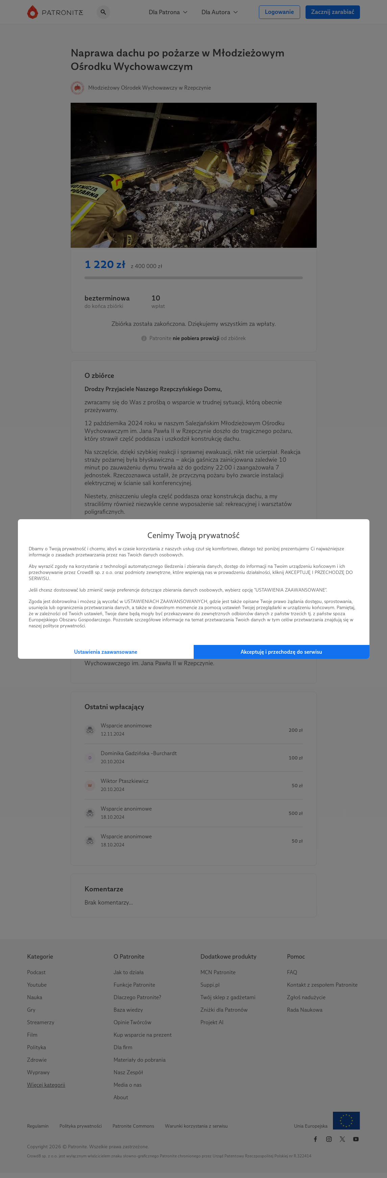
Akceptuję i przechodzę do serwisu (281, 651)
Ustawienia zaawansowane (105, 651)
